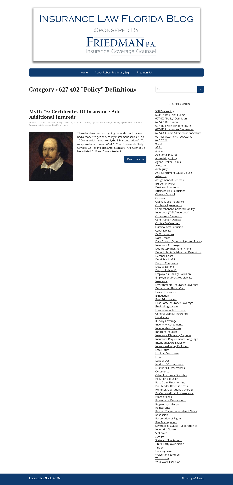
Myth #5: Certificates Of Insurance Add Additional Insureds (75, 114)
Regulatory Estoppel (167, 404)
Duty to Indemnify (166, 270)
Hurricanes (162, 317)
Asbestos (160, 176)
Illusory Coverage (166, 321)
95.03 (158, 144)
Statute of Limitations (168, 440)
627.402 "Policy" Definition (60, 122)
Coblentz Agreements (168, 205)
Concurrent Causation (168, 216)
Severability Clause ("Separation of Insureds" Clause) (176, 427)
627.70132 (161, 140)
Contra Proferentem (167, 223)
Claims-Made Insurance (169, 201)
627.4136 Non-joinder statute (173, 126)
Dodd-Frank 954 (165, 259)
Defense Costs (164, 256)
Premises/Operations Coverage (174, 389)
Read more (133, 159)
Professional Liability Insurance (174, 393)
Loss (158, 357)
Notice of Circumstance (169, 364)
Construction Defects (168, 220)
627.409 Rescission (166, 122)
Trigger (160, 447)
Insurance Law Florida (40, 478)
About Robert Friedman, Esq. (112, 72)
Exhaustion (162, 295)
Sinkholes (161, 433)
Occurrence (162, 371)
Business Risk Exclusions (170, 191)
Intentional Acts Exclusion (170, 342)
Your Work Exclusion (167, 462)
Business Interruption (168, 187)
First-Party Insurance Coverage (174, 303)
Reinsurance (162, 407)
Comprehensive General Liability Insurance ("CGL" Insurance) (175, 210)
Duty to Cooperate (166, 263)
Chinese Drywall (165, 194)
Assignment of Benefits (169, 180)
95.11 (158, 147)
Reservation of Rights (168, 418)
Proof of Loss (163, 397)
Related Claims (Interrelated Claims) (176, 411)
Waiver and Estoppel (167, 454)
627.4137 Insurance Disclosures (174, 129)
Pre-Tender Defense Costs (171, 386)
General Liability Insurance (171, 313)
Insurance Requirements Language (176, 339)
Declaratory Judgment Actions (173, 248)
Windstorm (162, 458)
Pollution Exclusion (166, 379)
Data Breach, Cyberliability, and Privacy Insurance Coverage (178, 243)
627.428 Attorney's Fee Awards (173, 136)
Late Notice (162, 350)
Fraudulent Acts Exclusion (170, 310)
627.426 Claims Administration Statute (178, 133)
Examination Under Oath (170, 288)
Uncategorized (164, 451)
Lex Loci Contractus (167, 353)
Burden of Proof (165, 183)
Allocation (161, 165)
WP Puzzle (198, 478)
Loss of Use (162, 360)
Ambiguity (161, 169)
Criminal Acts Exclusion (169, 227)
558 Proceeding (164, 111)
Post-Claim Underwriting (170, 382)
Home (84, 72)
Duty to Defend (164, 266)
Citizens (160, 198)
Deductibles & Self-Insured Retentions (178, 252)
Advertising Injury (166, 158)
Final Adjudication (166, 299)
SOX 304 (160, 436)
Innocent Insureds (166, 332)
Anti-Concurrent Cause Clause (173, 173)
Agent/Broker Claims (100, 122)
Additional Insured (81, 122)
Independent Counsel (168, 328)
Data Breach (162, 238)
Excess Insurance (165, 292)
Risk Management (60, 125)
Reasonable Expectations (170, 400)
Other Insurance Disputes (171, 375)
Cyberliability (163, 230)
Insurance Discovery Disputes (173, 335)
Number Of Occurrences (170, 368)
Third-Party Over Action (169, 444)
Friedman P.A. (144, 72)
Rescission (161, 415)
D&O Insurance (164, 234)
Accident (160, 151)
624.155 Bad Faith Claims (170, 115)
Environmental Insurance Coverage (176, 285)
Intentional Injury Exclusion (172, 346)
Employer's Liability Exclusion (173, 274)
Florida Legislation (166, 306)
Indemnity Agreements (121, 122)
